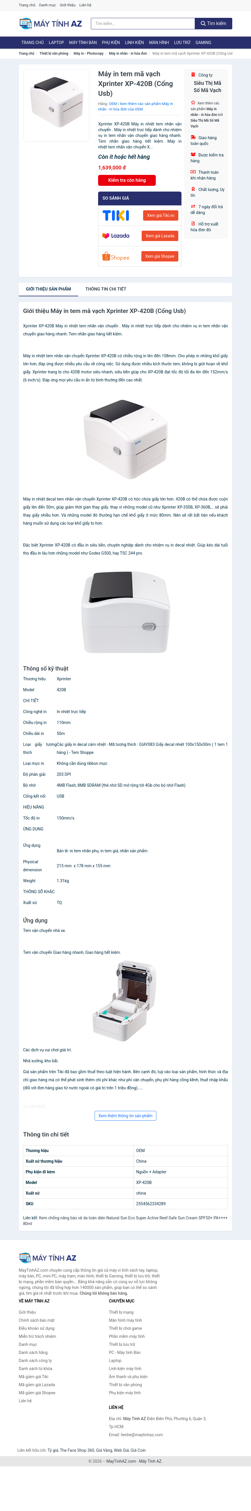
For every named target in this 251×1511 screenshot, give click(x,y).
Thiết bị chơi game (125, 1328)
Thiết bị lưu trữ (122, 1344)
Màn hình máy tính (125, 1320)
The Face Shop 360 (77, 1450)
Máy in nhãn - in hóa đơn (128, 53)
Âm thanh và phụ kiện (128, 1376)
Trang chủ (27, 5)
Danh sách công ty (35, 1360)
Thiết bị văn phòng (54, 53)
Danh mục (47, 5)
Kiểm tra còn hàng (127, 180)
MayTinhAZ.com (121, 1461)
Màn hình (159, 42)
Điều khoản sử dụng (37, 1328)
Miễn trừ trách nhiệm (37, 1336)
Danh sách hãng (33, 1352)
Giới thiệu (67, 5)
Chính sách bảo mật (37, 1320)
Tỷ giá (53, 1450)
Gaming (203, 42)
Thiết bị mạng (121, 1312)
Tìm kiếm (213, 23)
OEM (113, 104)
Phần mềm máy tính (127, 1336)
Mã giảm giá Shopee (37, 1392)
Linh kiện (134, 42)
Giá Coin (138, 1450)
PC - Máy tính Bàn (125, 1352)
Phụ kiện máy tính (125, 1392)
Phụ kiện (111, 42)
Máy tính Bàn (83, 42)
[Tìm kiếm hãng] (143, 23)
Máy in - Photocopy (89, 53)
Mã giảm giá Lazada (37, 1384)
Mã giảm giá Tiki (33, 1376)
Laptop (56, 42)
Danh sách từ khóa (35, 1368)
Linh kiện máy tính (125, 1368)
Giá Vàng (104, 1450)
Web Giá (121, 1450)
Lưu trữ (182, 42)
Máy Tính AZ (150, 1461)
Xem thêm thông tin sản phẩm (125, 1115)
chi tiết (105, 289)
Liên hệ (85, 5)
